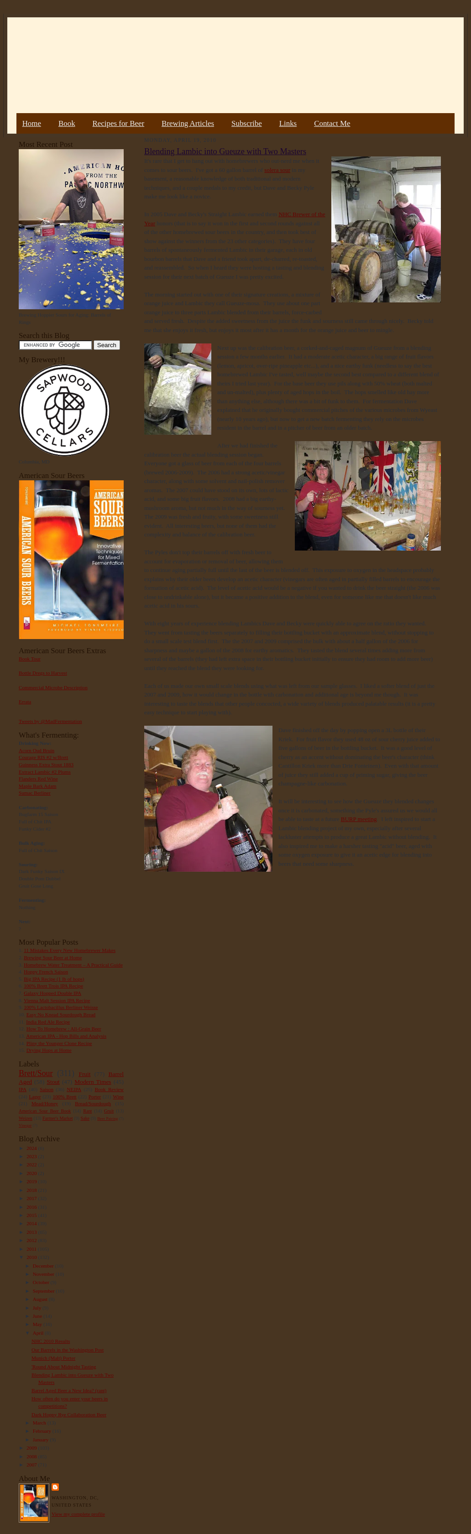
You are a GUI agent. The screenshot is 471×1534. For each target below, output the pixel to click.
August (41, 1299)
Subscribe (246, 123)
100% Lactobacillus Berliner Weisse (61, 1007)
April (39, 1333)
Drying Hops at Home (49, 1050)
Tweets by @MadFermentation (50, 721)
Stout (53, 1081)
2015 (32, 1215)
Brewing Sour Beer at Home (53, 957)
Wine (118, 1096)
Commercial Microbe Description (53, 687)
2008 (32, 1456)
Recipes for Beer (119, 123)
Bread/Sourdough (93, 1103)
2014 (32, 1223)
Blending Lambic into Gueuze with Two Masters (225, 151)
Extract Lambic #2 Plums (45, 772)
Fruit (84, 1074)
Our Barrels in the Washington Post (67, 1349)
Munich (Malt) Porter (53, 1358)
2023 (32, 1156)
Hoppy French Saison (46, 971)
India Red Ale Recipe (48, 1021)
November (44, 1274)
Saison (46, 1089)
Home (31, 123)
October (42, 1282)
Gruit (109, 1110)
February (42, 1431)
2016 (32, 1207)
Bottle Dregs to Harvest (43, 673)
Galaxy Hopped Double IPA (52, 993)
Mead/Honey (44, 1103)
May (38, 1324)
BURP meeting (359, 819)
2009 (32, 1448)
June (38, 1316)
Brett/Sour (35, 1073)
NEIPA (74, 1089)
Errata (25, 701)
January (41, 1439)
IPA (22, 1089)
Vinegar (25, 1125)
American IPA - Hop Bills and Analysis (66, 1036)
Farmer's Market (57, 1118)
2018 (32, 1190)
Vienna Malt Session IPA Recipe (57, 1000)
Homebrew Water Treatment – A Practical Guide (73, 964)
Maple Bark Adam (38, 786)
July (37, 1307)
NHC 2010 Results (50, 1341)
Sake (85, 1118)
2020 (32, 1173)
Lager (35, 1096)
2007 (32, 1464)
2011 (32, 1249)
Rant (87, 1110)
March (40, 1422)
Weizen (25, 1118)
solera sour (277, 169)
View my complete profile (78, 1514)
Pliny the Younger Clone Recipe (59, 1043)
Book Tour (30, 658)
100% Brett (65, 1096)
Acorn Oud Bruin (36, 750)
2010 (32, 1257)
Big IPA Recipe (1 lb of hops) (54, 979)
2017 (32, 1198)
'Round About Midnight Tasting (63, 1366)
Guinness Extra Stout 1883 (46, 764)
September (44, 1291)
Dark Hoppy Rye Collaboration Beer (68, 1414)
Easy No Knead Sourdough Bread (60, 1014)
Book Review (109, 1089)
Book (66, 123)
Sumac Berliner (35, 793)
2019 (32, 1181)
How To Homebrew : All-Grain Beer (63, 1028)
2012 (32, 1240)
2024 (32, 1148)
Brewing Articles (188, 123)
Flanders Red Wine (38, 778)
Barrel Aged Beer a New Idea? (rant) (68, 1390)
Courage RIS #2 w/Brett (43, 757)
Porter (95, 1096)
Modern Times (92, 1081)
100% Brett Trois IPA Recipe (53, 985)
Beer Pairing (107, 1118)
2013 (32, 1232)
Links (288, 123)
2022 (32, 1164)
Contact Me (332, 123)
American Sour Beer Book (45, 1110)
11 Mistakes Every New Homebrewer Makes (69, 950)
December (44, 1266)
